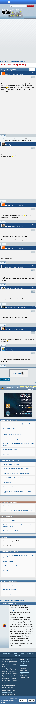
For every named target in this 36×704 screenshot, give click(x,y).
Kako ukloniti (6, 454)
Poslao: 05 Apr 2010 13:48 (17, 248)
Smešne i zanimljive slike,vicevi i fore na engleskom (17, 468)
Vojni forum (22, 661)
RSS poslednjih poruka (9, 589)
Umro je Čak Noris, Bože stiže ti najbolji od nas (16, 477)
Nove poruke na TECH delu (9, 420)
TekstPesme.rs (23, 665)
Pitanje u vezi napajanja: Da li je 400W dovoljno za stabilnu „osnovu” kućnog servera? (17, 433)
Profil (4, 135)
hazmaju (8, 267)
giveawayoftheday (8, 561)
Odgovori (6, 379)
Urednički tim (22, 653)
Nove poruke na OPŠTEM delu (10, 460)
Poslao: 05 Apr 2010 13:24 (17, 74)
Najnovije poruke (6, 653)
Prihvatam (23, 700)
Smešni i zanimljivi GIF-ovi (10, 531)
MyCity (2, 61)
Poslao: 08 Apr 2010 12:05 (19, 350)
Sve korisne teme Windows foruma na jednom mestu (17, 510)
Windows (7, 61)
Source (7, 329)
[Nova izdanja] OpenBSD (10, 428)
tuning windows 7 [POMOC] (18, 61)
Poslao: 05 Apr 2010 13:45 (17, 205)
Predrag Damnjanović (10, 695)
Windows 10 (6, 570)
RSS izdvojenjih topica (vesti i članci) (13, 594)
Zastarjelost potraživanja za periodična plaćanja (16, 473)
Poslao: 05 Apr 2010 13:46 (17, 226)
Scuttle (7, 74)
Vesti (27, 659)
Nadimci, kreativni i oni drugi (11, 464)
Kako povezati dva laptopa (10, 449)
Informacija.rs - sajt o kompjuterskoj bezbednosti (16, 424)
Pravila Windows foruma (9, 505)
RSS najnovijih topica (9, 585)
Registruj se (6, 138)
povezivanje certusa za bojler (11, 439)
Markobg (8, 288)
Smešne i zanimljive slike (10, 487)
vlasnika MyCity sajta (7, 692)
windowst (8, 350)
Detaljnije (13, 610)
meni (9, 2)
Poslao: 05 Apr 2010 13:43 (17, 145)
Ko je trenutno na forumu (9, 603)
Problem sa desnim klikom (10, 575)
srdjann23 (8, 307)
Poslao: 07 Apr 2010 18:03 (19, 307)
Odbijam (31, 700)
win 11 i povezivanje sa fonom (11, 566)
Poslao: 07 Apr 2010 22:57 (17, 329)
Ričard (7, 145)
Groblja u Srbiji (7, 482)
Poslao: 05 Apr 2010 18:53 (18, 267)
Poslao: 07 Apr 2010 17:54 (19, 288)
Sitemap (15, 653)
